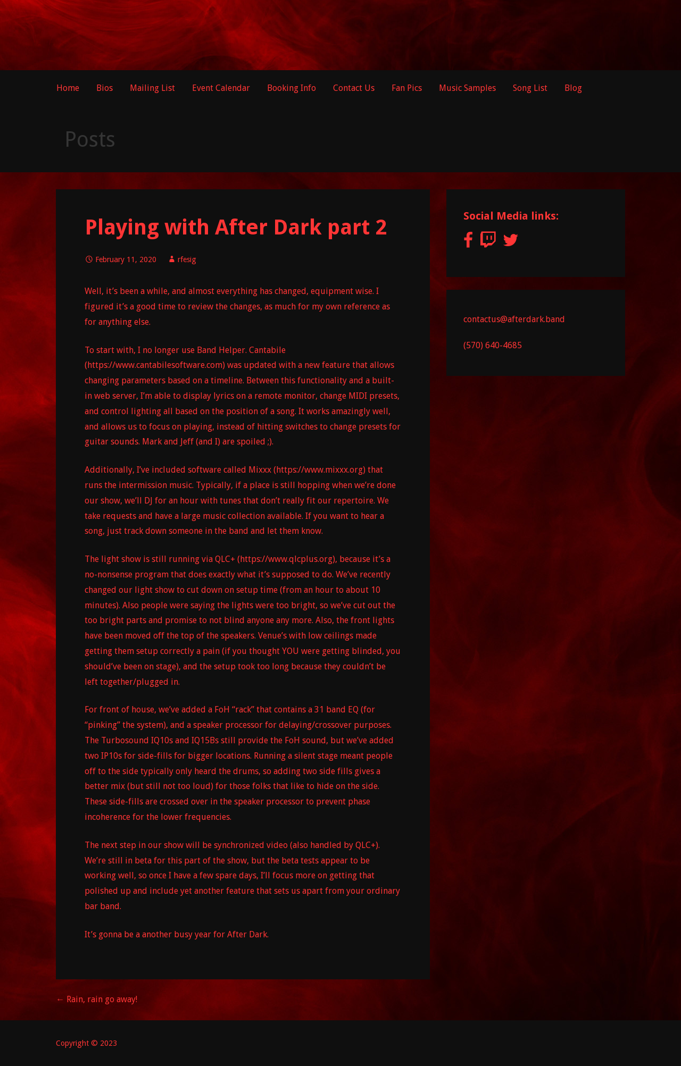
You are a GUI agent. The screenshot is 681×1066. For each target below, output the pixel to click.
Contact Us (354, 88)
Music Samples (467, 88)
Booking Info (291, 88)
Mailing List (152, 88)
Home (67, 88)
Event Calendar (221, 88)
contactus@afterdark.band (514, 319)
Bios (104, 88)
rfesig (187, 259)
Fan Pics (407, 88)
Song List (530, 88)
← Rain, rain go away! (96, 999)
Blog (573, 88)
